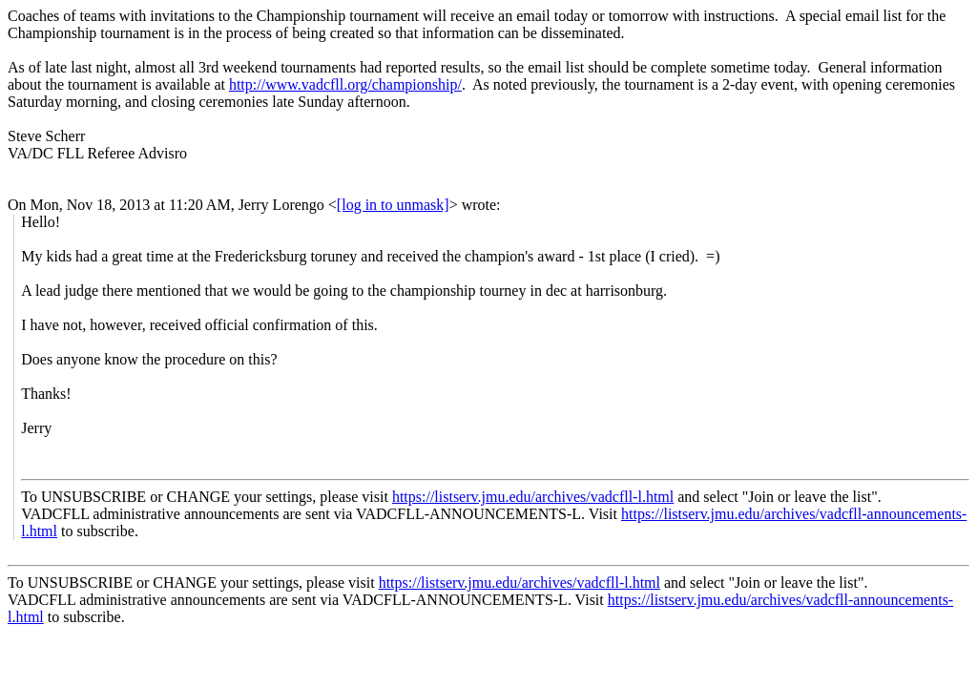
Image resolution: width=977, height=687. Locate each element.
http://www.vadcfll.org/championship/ (345, 84)
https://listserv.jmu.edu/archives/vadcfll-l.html (533, 497)
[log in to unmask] (393, 205)
